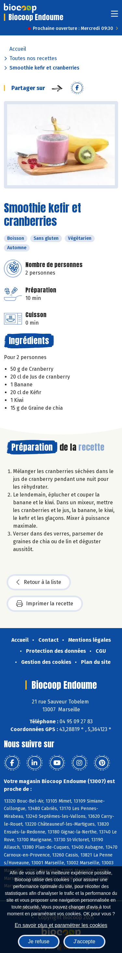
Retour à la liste (38, 582)
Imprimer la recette (44, 603)
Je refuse (38, 941)
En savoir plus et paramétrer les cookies (61, 925)
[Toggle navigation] (114, 16)
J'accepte (84, 941)
